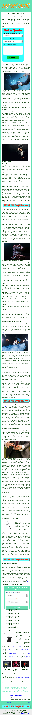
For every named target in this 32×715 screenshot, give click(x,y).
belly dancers (13, 653)
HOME (13, 11)
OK (28, 714)
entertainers (11, 659)
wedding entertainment (8, 547)
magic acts (18, 522)
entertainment (20, 635)
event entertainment (24, 649)
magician (8, 423)
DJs (9, 649)
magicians (4, 418)
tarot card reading (7, 648)
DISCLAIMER (28, 11)
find (6, 566)
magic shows (16, 581)
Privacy (29, 702)
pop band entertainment (19, 650)
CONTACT (23, 11)
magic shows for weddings (18, 533)
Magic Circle (5, 332)
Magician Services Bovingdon (12, 584)
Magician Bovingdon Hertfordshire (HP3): (14, 19)
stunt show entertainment (18, 652)
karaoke (25, 648)
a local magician (18, 553)
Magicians (4, 404)
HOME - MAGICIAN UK (16, 695)
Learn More (20, 714)
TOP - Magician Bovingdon (9, 684)
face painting (12, 656)
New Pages (9, 702)
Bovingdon (4, 406)
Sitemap (3, 702)
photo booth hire (21, 655)
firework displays (16, 646)
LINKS (16, 11)
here (28, 581)
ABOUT (20, 11)
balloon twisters (25, 645)
